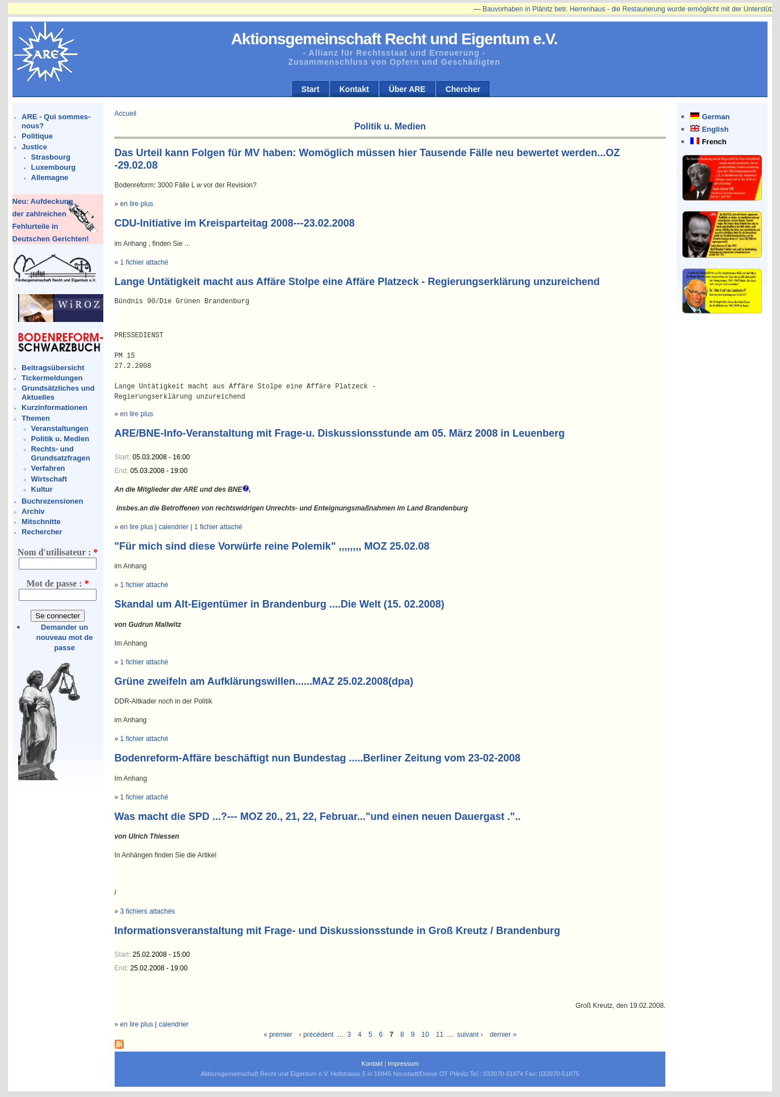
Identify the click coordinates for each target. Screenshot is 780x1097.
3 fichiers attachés (147, 911)
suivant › (470, 1035)
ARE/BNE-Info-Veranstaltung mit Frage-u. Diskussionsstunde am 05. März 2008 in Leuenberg (340, 433)
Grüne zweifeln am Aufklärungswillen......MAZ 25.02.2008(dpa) (264, 681)
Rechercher (42, 531)
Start (310, 89)
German (715, 116)
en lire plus (136, 204)
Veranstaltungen (60, 428)
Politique (37, 136)
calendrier (173, 527)
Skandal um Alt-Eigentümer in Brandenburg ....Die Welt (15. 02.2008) (279, 604)
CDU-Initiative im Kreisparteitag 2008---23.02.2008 (235, 223)
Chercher (463, 89)
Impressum (403, 1063)
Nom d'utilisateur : (58, 552)
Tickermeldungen (52, 378)
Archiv (33, 511)
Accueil (126, 114)
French (714, 141)
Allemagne (50, 177)
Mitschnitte (41, 521)
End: (123, 471)
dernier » (502, 1035)
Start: (124, 457)
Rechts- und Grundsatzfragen (60, 453)
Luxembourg (53, 167)
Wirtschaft (49, 479)
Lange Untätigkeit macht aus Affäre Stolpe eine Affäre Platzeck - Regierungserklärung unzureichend (357, 281)
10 (425, 1035)
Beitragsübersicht (53, 367)
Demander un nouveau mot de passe (64, 637)
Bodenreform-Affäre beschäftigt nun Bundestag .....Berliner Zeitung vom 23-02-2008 (318, 758)
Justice (34, 147)
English (715, 129)
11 (439, 1035)
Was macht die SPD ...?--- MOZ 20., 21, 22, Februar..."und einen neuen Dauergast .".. (318, 816)
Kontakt (354, 89)
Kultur (42, 489)
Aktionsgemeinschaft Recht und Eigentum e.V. (394, 39)
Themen (36, 418)
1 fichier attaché (144, 262)
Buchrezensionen (52, 501)
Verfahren (48, 468)
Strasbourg (50, 157)
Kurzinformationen (54, 407)
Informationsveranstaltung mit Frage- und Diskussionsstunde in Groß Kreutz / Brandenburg (337, 930)
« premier (277, 1035)
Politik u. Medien (60, 438)
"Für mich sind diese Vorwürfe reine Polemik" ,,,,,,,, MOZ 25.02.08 (272, 546)
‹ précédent (316, 1035)
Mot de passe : (57, 583)
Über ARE (407, 89)
